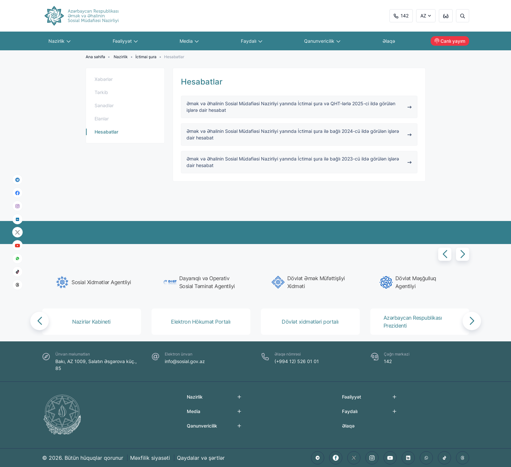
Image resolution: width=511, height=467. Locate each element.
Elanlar (102, 118)
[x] (17, 232)
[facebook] (17, 192)
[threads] (17, 285)
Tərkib (101, 92)
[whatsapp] (17, 258)
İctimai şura (145, 56)
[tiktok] (17, 272)
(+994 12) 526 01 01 (296, 361)
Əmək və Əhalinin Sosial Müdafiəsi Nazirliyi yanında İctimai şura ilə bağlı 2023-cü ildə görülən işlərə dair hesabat (299, 162)
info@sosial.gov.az (185, 361)
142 (401, 15)
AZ (423, 15)
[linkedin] (17, 218)
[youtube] (17, 245)
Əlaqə (389, 41)
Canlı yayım (450, 41)
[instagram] (17, 206)
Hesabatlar (106, 132)
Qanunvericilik (322, 41)
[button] (444, 254)
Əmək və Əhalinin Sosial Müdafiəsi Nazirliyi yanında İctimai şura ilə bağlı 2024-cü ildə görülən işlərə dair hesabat (299, 134)
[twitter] (353, 457)
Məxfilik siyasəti (150, 458)
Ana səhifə (95, 56)
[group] (93, 282)
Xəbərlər (104, 79)
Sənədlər (104, 105)
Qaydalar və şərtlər (201, 458)
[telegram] (17, 179)
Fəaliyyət (125, 41)
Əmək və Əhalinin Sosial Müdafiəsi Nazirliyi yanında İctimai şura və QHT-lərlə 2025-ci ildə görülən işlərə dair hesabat (299, 107)
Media (189, 41)
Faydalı (251, 41)
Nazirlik (60, 41)
